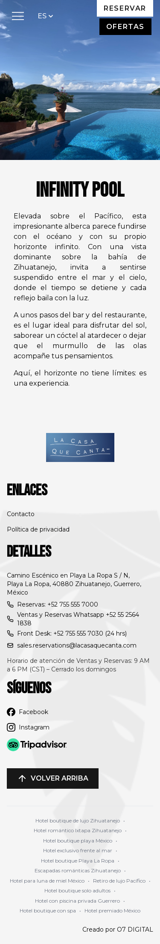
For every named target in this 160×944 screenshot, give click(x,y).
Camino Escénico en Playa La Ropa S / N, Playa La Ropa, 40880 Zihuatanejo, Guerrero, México (74, 584)
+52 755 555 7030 (78, 633)
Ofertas (125, 27)
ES (46, 15)
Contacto (21, 514)
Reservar (125, 8)
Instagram (28, 727)
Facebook (27, 712)
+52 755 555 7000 (72, 604)
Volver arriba (52, 778)
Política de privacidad (38, 529)
